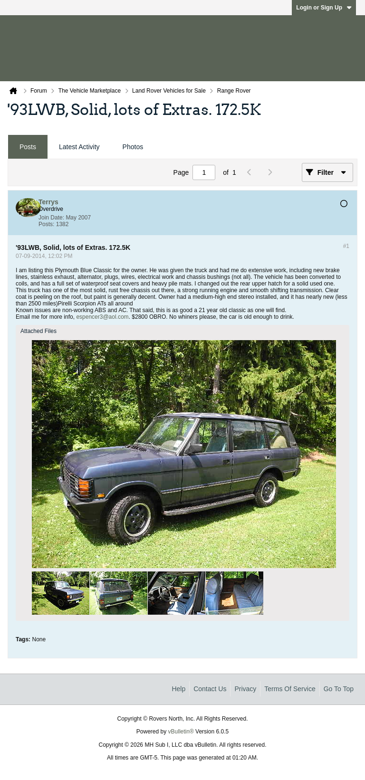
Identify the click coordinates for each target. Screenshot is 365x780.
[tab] (28, 147)
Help (178, 689)
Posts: (46, 224)
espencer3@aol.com (102, 317)
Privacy (245, 689)
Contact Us (209, 689)
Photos (133, 147)
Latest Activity (79, 147)
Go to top (339, 689)
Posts (27, 147)
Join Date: (51, 217)
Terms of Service (289, 689)
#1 (346, 246)
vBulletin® (181, 731)
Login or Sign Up (324, 7)
